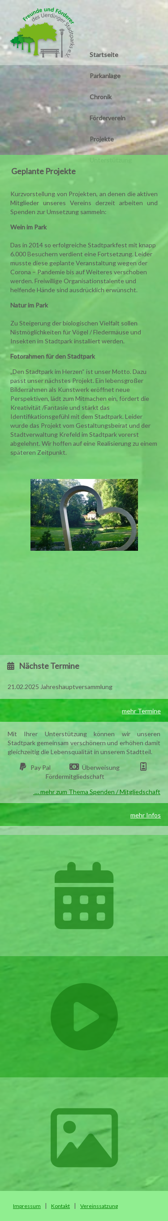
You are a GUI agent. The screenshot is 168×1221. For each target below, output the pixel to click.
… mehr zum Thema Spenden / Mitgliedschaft (96, 791)
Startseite (104, 54)
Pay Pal (40, 767)
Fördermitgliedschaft (75, 776)
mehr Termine (141, 711)
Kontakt (60, 1206)
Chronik (101, 97)
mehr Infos (145, 815)
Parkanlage (105, 75)
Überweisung (101, 767)
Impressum (27, 1206)
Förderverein (107, 118)
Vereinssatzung (99, 1206)
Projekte (102, 139)
